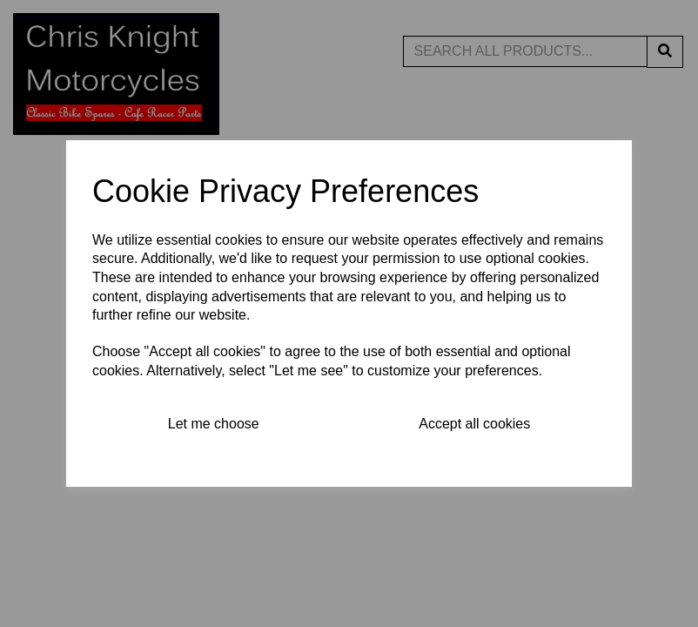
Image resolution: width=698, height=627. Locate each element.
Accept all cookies (474, 423)
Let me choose (213, 423)
